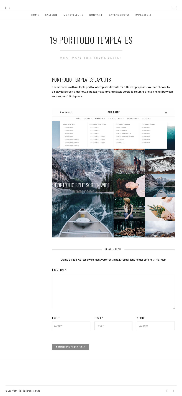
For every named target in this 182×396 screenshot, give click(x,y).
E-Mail (98, 318)
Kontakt (96, 15)
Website (141, 318)
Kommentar (59, 270)
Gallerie (51, 15)
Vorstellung (73, 15)
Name (56, 318)
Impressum (143, 15)
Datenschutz (119, 15)
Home (35, 15)
